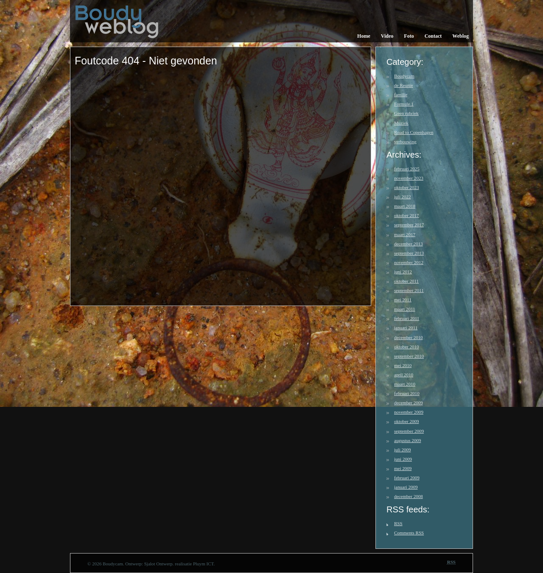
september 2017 (409, 224)
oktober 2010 (406, 346)
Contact (433, 36)
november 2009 (408, 411)
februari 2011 (406, 318)
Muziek (401, 122)
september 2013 (409, 253)
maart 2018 (404, 206)
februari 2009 (407, 477)
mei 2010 (402, 365)
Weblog (460, 36)
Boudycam (404, 75)
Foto (409, 36)
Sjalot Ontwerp (158, 563)
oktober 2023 (406, 187)
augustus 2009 (407, 440)
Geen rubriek (406, 113)
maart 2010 (404, 384)
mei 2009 (402, 468)
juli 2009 (402, 449)
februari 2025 (407, 168)
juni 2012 (403, 271)
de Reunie (403, 85)
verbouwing (405, 141)
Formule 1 (404, 103)
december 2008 (408, 496)
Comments (409, 532)
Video (387, 36)
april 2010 (403, 374)
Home (363, 36)
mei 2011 (402, 299)
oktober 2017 (406, 215)
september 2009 (409, 431)
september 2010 (409, 356)
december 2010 (408, 337)
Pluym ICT (203, 563)
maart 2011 (404, 309)
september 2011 (409, 290)
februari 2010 (407, 393)
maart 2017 (404, 234)
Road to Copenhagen (414, 132)
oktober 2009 (406, 421)
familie (400, 94)
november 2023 (408, 178)
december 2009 (408, 402)
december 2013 (408, 243)
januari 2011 (405, 327)
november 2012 (408, 262)
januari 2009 (405, 487)
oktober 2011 (406, 281)
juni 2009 (403, 459)
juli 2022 (402, 196)
